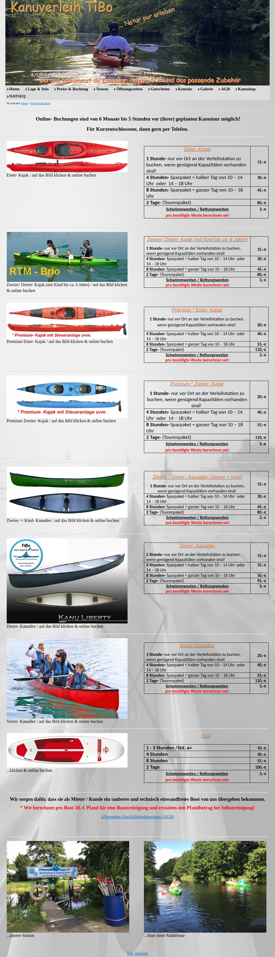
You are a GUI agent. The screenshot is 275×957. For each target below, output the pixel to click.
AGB (225, 89)
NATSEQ (17, 96)
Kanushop (247, 89)
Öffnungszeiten (129, 89)
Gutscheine (160, 89)
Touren (102, 89)
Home (14, 89)
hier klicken (137, 953)
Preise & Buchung (72, 89)
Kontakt (185, 89)
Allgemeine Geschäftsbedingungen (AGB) (137, 816)
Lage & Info (38, 89)
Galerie (206, 89)
